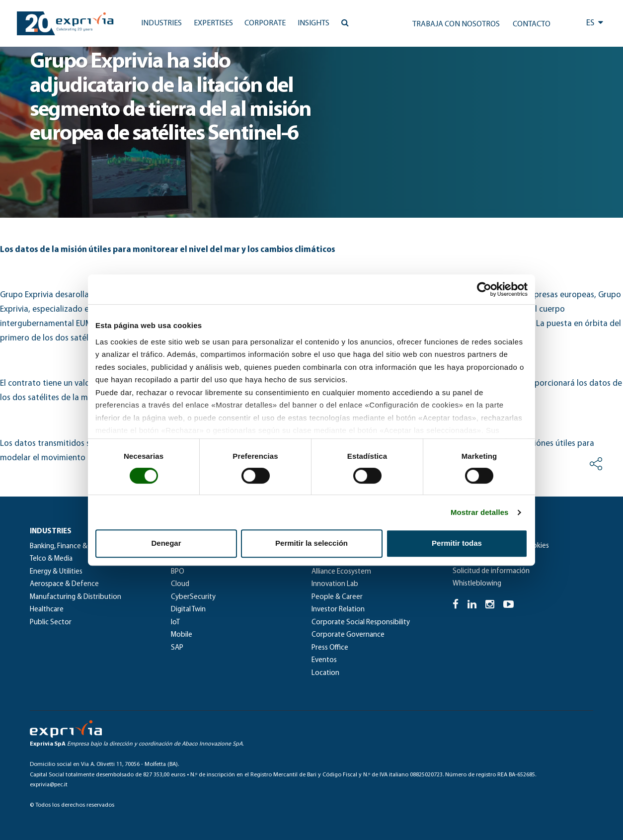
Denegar (166, 543)
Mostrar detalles (480, 512)
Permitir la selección (311, 543)
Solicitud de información (491, 571)
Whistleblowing (477, 584)
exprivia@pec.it (49, 785)
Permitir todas (457, 543)
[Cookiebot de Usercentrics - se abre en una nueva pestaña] (484, 289)
